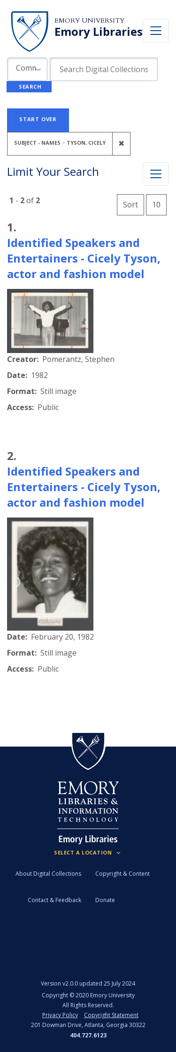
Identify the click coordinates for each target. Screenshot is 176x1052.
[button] (27, 69)
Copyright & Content (122, 874)
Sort (130, 204)
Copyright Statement (111, 1015)
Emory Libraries (98, 31)
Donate (105, 900)
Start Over (38, 119)
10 (159, 203)
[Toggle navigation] (156, 30)
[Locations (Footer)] (88, 852)
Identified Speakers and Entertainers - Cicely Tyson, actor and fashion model (84, 258)
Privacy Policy (60, 1015)
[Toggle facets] (156, 174)
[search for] (104, 69)
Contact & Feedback (54, 900)
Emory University (89, 20)
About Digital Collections (48, 874)
